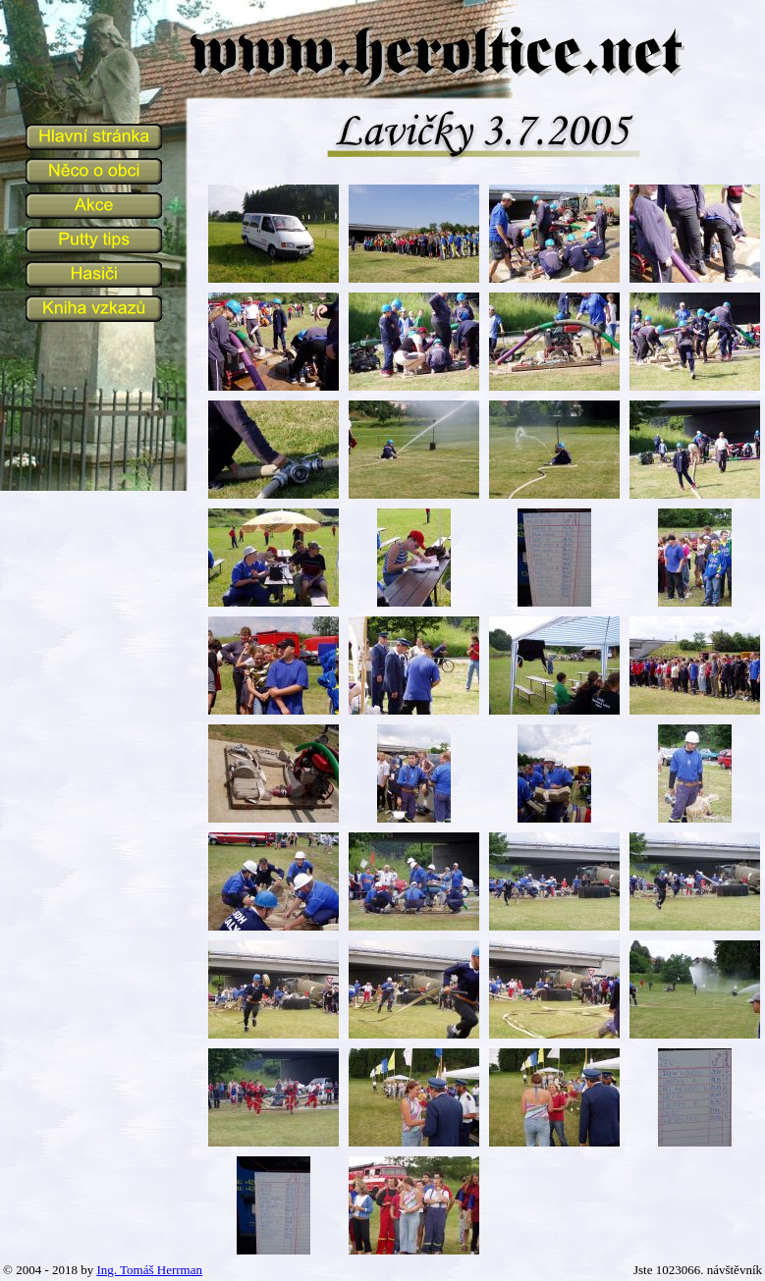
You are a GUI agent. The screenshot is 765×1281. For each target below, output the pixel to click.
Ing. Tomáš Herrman (149, 1269)
